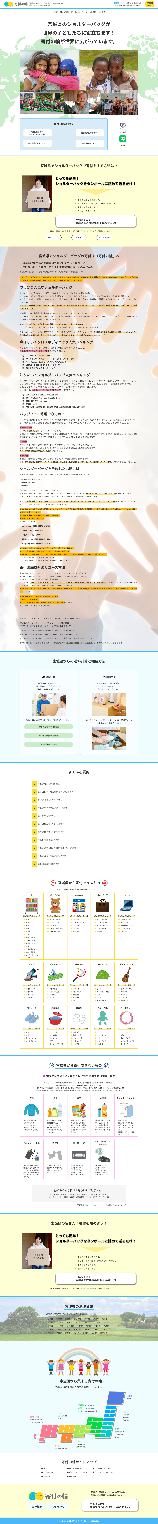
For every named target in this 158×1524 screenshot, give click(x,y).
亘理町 (50, 1329)
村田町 (80, 1326)
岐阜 (92, 1411)
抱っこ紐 (100, 1044)
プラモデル (77, 928)
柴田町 (89, 1326)
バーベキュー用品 (103, 992)
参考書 (28, 931)
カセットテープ (126, 1001)
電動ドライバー (31, 989)
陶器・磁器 (77, 1035)
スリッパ (29, 1035)
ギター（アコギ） (127, 989)
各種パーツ (124, 931)
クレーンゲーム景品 (56, 928)
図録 (27, 928)
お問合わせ (58, 1506)
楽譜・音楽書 (30, 937)
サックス (124, 995)
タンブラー (77, 1044)
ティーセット (77, 1038)
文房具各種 (53, 989)
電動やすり (30, 992)
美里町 (85, 1333)
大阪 (77, 1444)
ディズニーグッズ (56, 919)
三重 (95, 1411)
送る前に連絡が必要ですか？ (49, 863)
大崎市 (97, 1322)
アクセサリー (125, 1032)
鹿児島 (38, 1422)
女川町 (94, 1333)
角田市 (104, 1319)
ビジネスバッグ (102, 919)
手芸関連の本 (30, 949)
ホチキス (53, 998)
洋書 (27, 925)
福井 (89, 1408)
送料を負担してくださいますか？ (51, 823)
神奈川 (117, 1437)
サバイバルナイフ (103, 1001)
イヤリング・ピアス (128, 1041)
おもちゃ (76, 919)
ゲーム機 (76, 931)
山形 (124, 1417)
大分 (31, 1422)
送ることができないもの (104, 1472)
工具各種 (29, 998)
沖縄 (42, 1422)
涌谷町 (76, 1333)
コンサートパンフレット (32, 956)
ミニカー (76, 925)
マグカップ (77, 1041)
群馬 (122, 1434)
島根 (59, 1416)
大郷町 (104, 1329)
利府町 (87, 1329)
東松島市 (88, 1322)
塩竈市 (67, 1319)
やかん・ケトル (55, 1038)
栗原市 (78, 1322)
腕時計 (123, 1035)
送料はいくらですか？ (46, 815)
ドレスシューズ (31, 1038)
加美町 (67, 1333)
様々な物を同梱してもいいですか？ (52, 831)
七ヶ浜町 (77, 1329)
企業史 (28, 934)
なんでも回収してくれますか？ (50, 799)
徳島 (59, 1448)
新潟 (92, 1405)
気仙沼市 (77, 1319)
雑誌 (27, 919)
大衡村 (50, 1333)
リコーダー (124, 998)
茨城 (116, 1434)
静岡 (89, 1411)
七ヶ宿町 (59, 1326)
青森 (124, 1415)
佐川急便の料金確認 (49, 744)
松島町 (67, 1329)
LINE (122, 140)
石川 (86, 1408)
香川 (56, 1448)
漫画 (27, 946)
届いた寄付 (64, 12)
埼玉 (119, 1432)
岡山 (62, 1418)
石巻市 (59, 1319)
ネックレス (124, 1044)
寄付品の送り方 (77, 12)
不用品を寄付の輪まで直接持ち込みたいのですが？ (58, 847)
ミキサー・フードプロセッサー (56, 1045)
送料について (53, 237)
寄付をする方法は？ (77, 1468)
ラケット (76, 989)
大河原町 (70, 1326)
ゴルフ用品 (77, 992)
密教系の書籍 (30, 940)
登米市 (69, 1322)
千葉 (122, 1432)
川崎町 (97, 1326)
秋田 (124, 1420)
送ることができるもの (78, 1472)
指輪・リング (125, 1038)
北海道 (129, 1399)
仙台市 (50, 1319)
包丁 (51, 1041)
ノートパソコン (126, 919)
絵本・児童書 (30, 952)
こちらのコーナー (86, 231)
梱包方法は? (79, 237)
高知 (66, 1448)
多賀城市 (51, 1322)
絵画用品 (53, 995)
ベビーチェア (101, 1041)
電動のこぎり (30, 995)
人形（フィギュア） (80, 922)
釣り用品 (76, 998)
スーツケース (101, 928)
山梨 (86, 1405)
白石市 (87, 1319)
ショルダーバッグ (103, 925)
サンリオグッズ (55, 922)
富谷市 (106, 1322)
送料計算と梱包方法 (103, 1468)
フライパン (53, 1035)
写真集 (28, 922)
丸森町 (106, 1326)
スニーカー (30, 1032)
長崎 (37, 1419)
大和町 (96, 1329)
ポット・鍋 (53, 1032)
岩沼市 (60, 1322)
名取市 (96, 1319)
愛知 (86, 1411)
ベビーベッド (101, 1038)
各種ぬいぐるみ (55, 931)
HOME (55, 12)
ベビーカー (101, 1032)
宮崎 (34, 1422)
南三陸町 (103, 1333)
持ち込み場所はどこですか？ (49, 839)
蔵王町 (50, 1326)
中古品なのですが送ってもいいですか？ (53, 807)
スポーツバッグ (102, 922)
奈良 (80, 1447)
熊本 (41, 1419)
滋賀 (77, 1447)
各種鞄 (99, 931)
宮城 (127, 1420)
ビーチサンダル (31, 1041)
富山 (92, 1408)
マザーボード (125, 928)
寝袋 (98, 995)
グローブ (76, 1001)
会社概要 (101, 12)
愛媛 (62, 1448)
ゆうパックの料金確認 (49, 726)
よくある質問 (90, 12)
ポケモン (53, 925)
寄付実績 (46, 1476)
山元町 (59, 1329)
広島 (59, 1418)
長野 (89, 1405)
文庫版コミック (31, 943)
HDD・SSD (124, 922)
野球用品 (76, 995)
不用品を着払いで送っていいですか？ (53, 855)
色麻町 (59, 1333)
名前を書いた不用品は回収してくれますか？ (55, 791)
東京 (116, 1432)
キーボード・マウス (128, 925)
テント (99, 989)
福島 (127, 1417)
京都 (84, 1444)
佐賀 (34, 1419)
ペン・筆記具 (54, 992)
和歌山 (84, 1447)
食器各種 (76, 1032)
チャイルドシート (103, 1035)
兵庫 (80, 1444)
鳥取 (66, 1416)
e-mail (122, 128)
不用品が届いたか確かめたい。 (50, 783)
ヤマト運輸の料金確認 (49, 735)
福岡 (31, 1419)
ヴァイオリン (125, 992)
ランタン (100, 998)
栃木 (119, 1434)
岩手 (127, 1415)
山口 (62, 1416)
